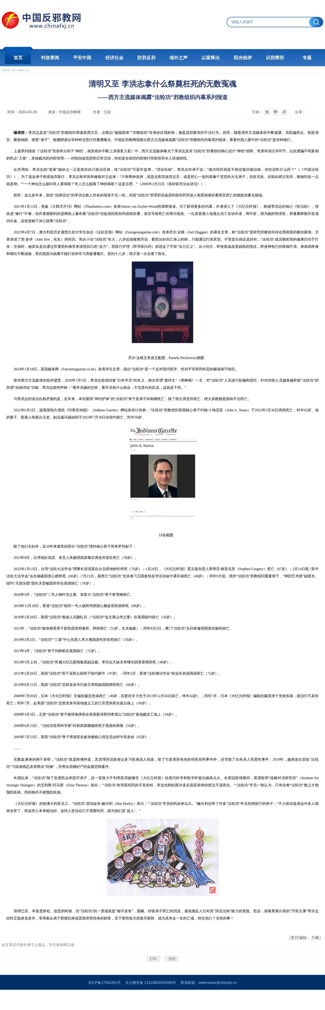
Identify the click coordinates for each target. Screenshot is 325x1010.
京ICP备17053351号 (104, 1003)
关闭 (171, 972)
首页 (20, 57)
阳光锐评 (241, 57)
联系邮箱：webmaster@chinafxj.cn (209, 1003)
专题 (304, 57)
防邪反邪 (147, 57)
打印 (153, 972)
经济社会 (115, 57)
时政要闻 (52, 57)
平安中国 (83, 57)
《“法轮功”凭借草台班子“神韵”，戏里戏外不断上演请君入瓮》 (88, 165)
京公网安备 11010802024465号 (150, 1003)
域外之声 (178, 57)
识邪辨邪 (273, 57)
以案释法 (210, 57)
